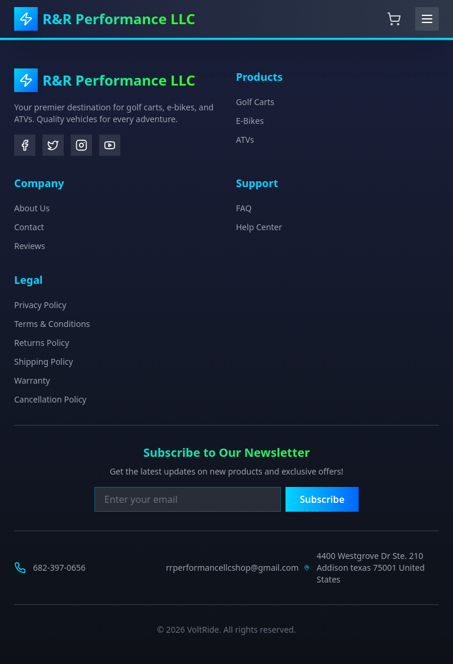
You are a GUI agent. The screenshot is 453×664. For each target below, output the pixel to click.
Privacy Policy (40, 304)
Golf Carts (255, 101)
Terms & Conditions (52, 323)
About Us (32, 208)
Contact (29, 227)
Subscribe (322, 499)
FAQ (244, 208)
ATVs (245, 139)
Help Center (259, 227)
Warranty (32, 380)
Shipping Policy (43, 361)
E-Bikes (250, 120)
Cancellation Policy (50, 399)
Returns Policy (41, 342)
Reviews (29, 245)
